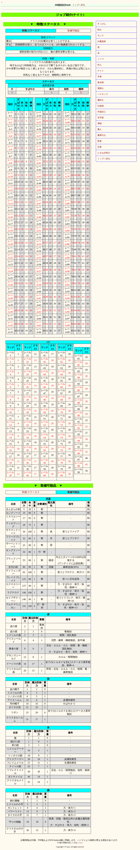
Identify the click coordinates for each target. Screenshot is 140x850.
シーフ (100, 59)
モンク (100, 35)
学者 (99, 76)
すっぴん (101, 24)
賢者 (99, 141)
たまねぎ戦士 (103, 153)
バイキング (102, 94)
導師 (99, 123)
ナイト (100, 71)
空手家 (100, 118)
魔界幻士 (101, 135)
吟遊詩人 (101, 112)
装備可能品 (73, 30)
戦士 (99, 30)
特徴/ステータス (30, 30)
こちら (80, 843)
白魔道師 (101, 41)
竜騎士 (100, 88)
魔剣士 (100, 100)
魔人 (99, 129)
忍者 (99, 147)
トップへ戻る (70, 5)
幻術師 (100, 106)
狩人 (99, 65)
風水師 (100, 82)
